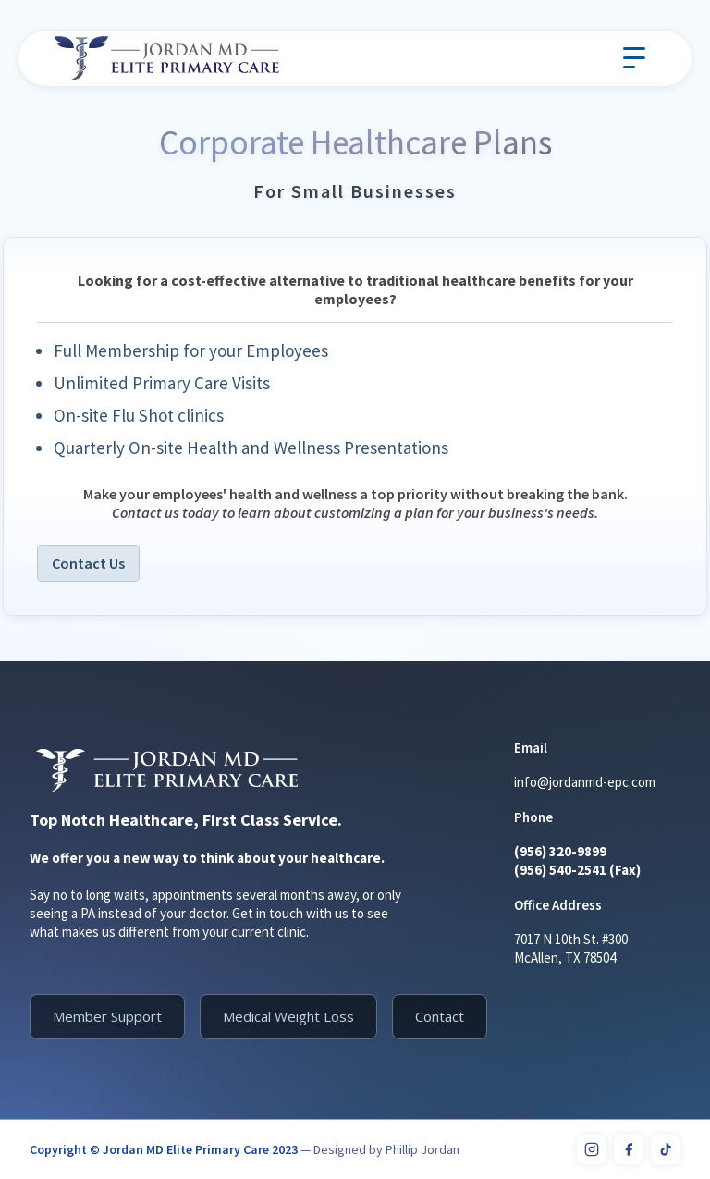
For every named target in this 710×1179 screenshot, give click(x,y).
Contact (439, 1016)
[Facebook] (628, 1149)
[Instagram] (591, 1149)
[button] (634, 58)
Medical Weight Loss (288, 1016)
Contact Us (88, 563)
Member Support (107, 1016)
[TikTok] (665, 1149)
